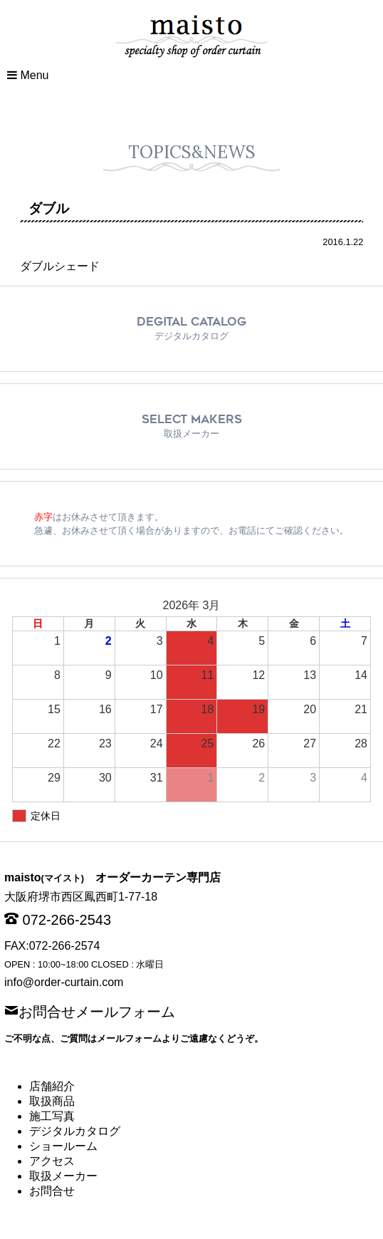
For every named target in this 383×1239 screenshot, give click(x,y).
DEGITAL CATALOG (191, 328)
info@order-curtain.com (63, 982)
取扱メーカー (63, 1176)
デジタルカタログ (74, 1131)
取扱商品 (52, 1101)
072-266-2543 (67, 920)
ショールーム (63, 1146)
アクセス (52, 1161)
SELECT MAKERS (192, 426)
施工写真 (52, 1116)
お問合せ (52, 1191)
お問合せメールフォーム (97, 1010)
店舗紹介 (52, 1086)
